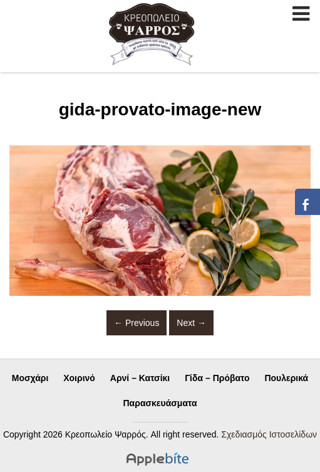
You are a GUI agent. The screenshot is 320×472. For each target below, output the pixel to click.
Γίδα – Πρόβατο (217, 378)
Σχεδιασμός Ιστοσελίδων (269, 434)
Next (191, 323)
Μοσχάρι (30, 378)
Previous (136, 323)
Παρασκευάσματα (160, 403)
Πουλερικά (286, 378)
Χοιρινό (79, 378)
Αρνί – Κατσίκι (140, 378)
